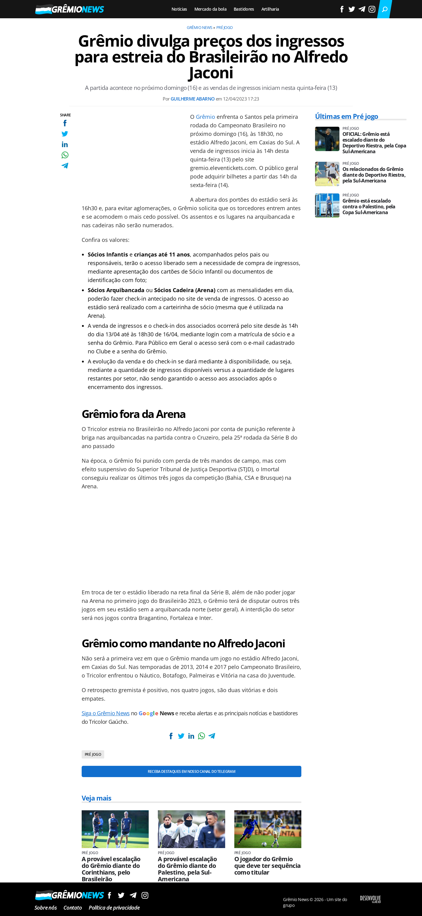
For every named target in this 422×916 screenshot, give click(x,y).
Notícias (179, 9)
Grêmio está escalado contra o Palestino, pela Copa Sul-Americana (368, 206)
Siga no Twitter (121, 895)
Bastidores (244, 9)
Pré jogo (224, 27)
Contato (72, 907)
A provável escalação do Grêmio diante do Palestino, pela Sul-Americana (187, 869)
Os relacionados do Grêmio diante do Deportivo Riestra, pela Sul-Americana (374, 175)
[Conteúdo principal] (211, 458)
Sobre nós (45, 907)
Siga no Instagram (145, 895)
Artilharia (270, 9)
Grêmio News (199, 27)
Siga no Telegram (133, 895)
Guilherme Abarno (193, 99)
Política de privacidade (114, 907)
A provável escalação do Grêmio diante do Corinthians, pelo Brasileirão (111, 869)
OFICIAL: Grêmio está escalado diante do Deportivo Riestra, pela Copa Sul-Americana (374, 142)
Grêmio (205, 116)
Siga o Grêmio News (106, 713)
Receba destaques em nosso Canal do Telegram (191, 771)
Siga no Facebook (109, 895)
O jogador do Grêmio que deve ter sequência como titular (267, 866)
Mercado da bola (210, 9)
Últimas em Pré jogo (346, 116)
